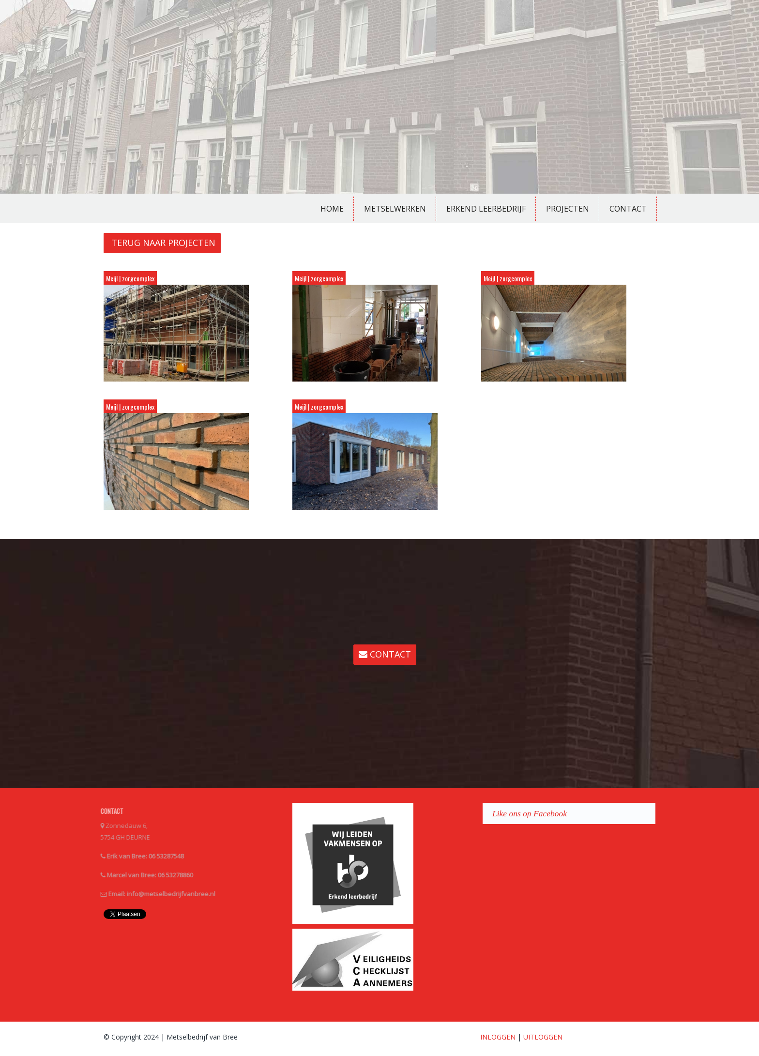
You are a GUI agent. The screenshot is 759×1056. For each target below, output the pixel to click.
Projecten (567, 208)
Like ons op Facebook (529, 813)
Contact (628, 208)
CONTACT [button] (385, 654)
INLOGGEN (498, 1036)
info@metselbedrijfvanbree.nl (165, 893)
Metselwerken (395, 208)
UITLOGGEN (542, 1036)
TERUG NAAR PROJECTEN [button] (162, 242)
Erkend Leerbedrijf (486, 208)
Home (332, 208)
